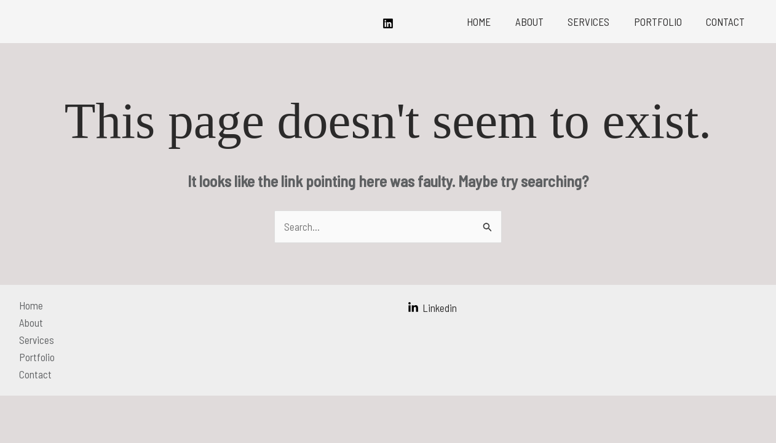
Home (494, 21)
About (541, 21)
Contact (727, 21)
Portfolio (663, 21)
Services (597, 21)
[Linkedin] (388, 23)
